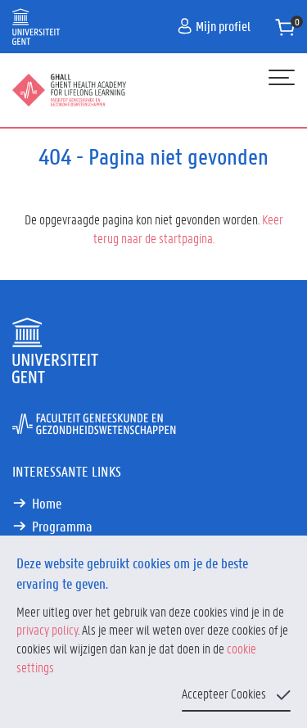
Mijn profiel (214, 25)
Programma (62, 526)
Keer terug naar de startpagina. (188, 228)
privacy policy (47, 629)
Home (46, 503)
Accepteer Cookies (224, 693)
